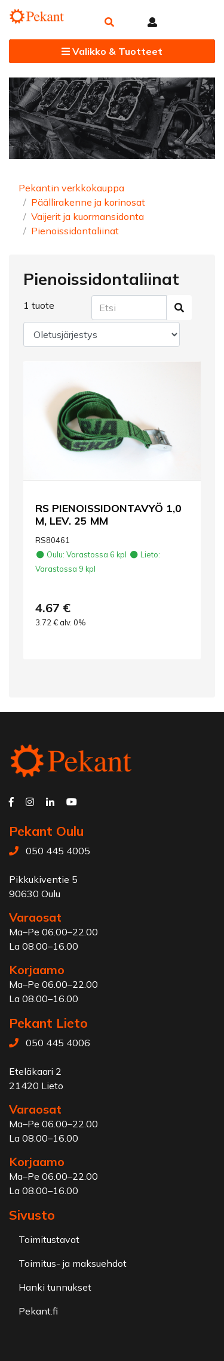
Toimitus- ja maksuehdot (73, 1263)
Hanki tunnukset (55, 1287)
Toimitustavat (49, 1239)
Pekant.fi (38, 1311)
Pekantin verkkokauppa (71, 188)
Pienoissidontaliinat (75, 231)
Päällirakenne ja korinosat (88, 202)
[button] (109, 22)
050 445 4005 (58, 851)
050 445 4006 (58, 1043)
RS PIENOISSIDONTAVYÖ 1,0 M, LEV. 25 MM (108, 514)
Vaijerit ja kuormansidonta (87, 216)
